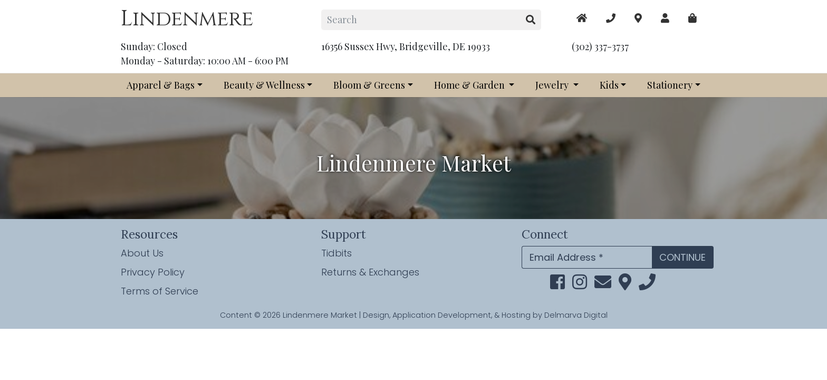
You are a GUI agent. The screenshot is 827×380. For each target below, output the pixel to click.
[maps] (692, 18)
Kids (609, 85)
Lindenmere (187, 19)
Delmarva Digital (576, 315)
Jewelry (553, 85)
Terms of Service (159, 291)
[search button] (531, 20)
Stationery (670, 85)
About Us (142, 253)
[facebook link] (557, 284)
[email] (602, 284)
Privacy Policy (153, 272)
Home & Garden (470, 85)
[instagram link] (579, 284)
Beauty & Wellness (264, 85)
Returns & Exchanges (370, 272)
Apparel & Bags (161, 85)
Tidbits (336, 253)
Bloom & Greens (369, 85)
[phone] (647, 284)
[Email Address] (587, 257)
